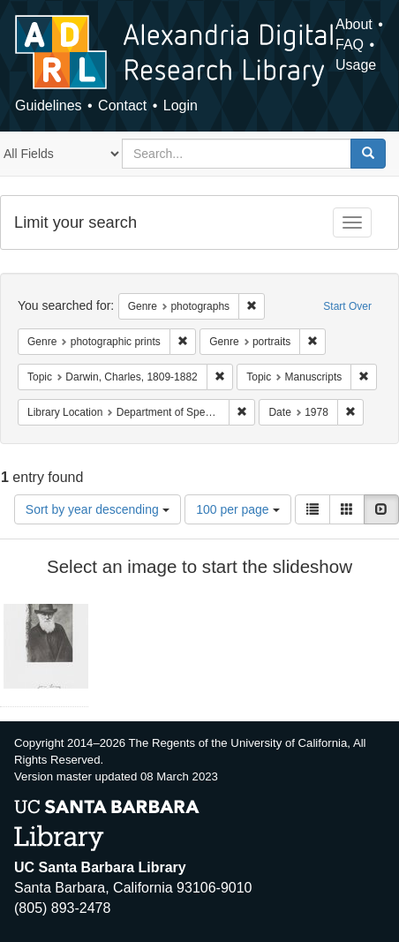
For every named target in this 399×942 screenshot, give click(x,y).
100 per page (237, 509)
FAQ (349, 44)
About (354, 24)
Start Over (347, 306)
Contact (122, 105)
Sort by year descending (97, 509)
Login (180, 105)
